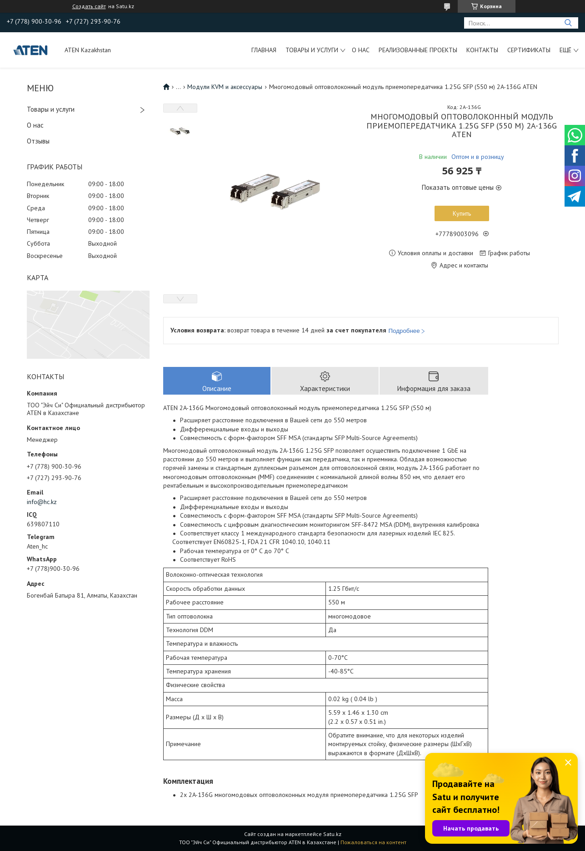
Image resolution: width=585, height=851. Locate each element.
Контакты (482, 50)
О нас (361, 50)
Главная (263, 50)
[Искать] (568, 23)
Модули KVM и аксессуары (224, 87)
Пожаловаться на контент (373, 842)
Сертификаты (528, 50)
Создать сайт (89, 6)
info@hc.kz (42, 502)
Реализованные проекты (418, 50)
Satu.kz (332, 834)
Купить (462, 213)
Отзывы (38, 141)
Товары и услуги (311, 50)
